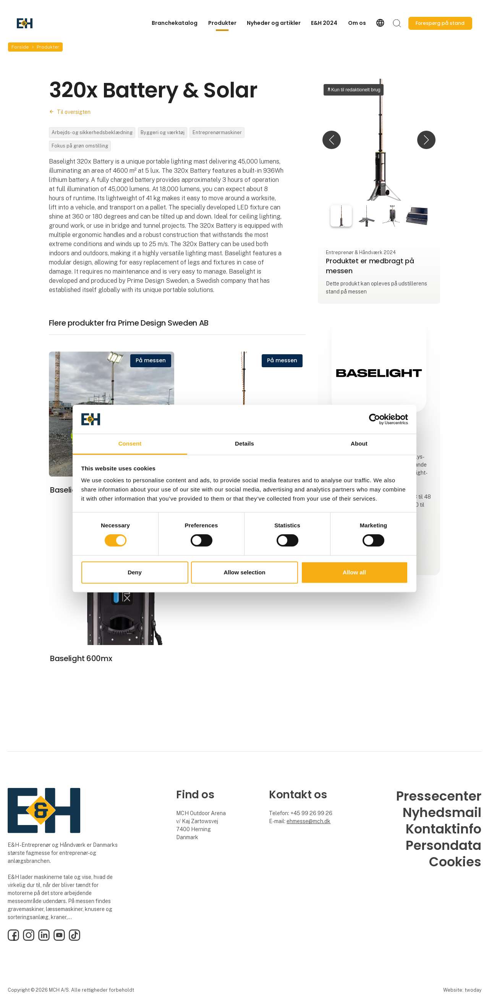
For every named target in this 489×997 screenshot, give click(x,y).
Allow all (354, 572)
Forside (20, 47)
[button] (331, 140)
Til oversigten (74, 112)
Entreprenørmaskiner (217, 132)
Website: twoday (462, 990)
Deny (135, 572)
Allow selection (244, 572)
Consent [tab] (130, 444)
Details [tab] (244, 444)
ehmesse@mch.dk (308, 821)
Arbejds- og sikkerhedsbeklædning (92, 132)
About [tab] (359, 444)
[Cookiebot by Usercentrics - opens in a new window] (374, 419)
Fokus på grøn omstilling (80, 146)
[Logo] (47, 23)
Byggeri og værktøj (163, 132)
